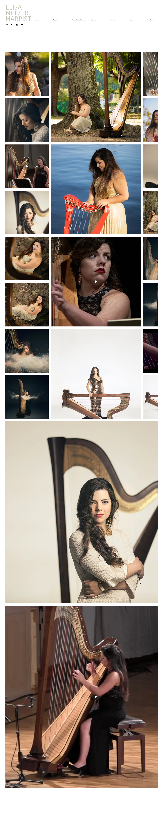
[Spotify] (7, 24)
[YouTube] (22, 24)
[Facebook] (12, 24)
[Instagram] (17, 24)
